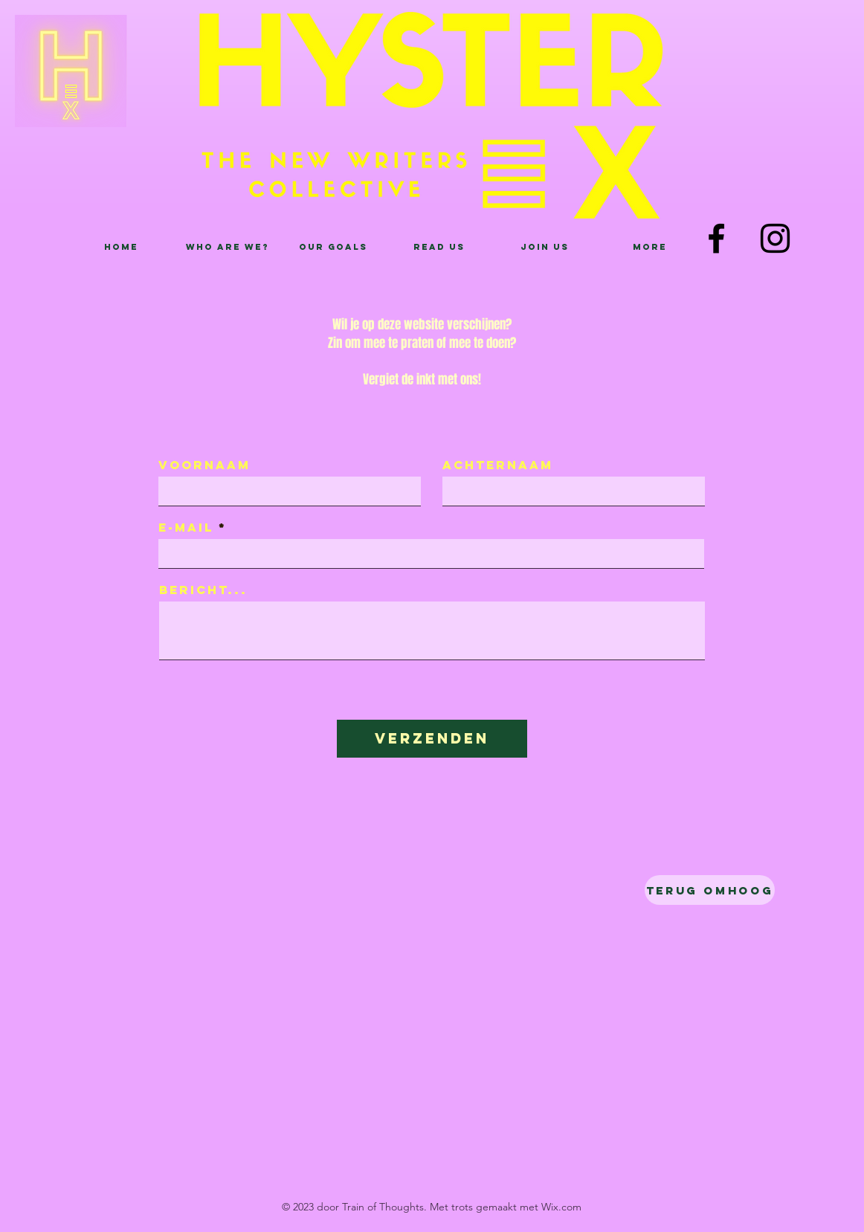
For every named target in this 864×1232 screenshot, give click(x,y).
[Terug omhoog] (710, 890)
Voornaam (204, 464)
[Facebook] (716, 238)
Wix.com (561, 1206)
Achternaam (497, 464)
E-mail (185, 527)
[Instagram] (775, 238)
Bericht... (203, 589)
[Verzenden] (432, 739)
